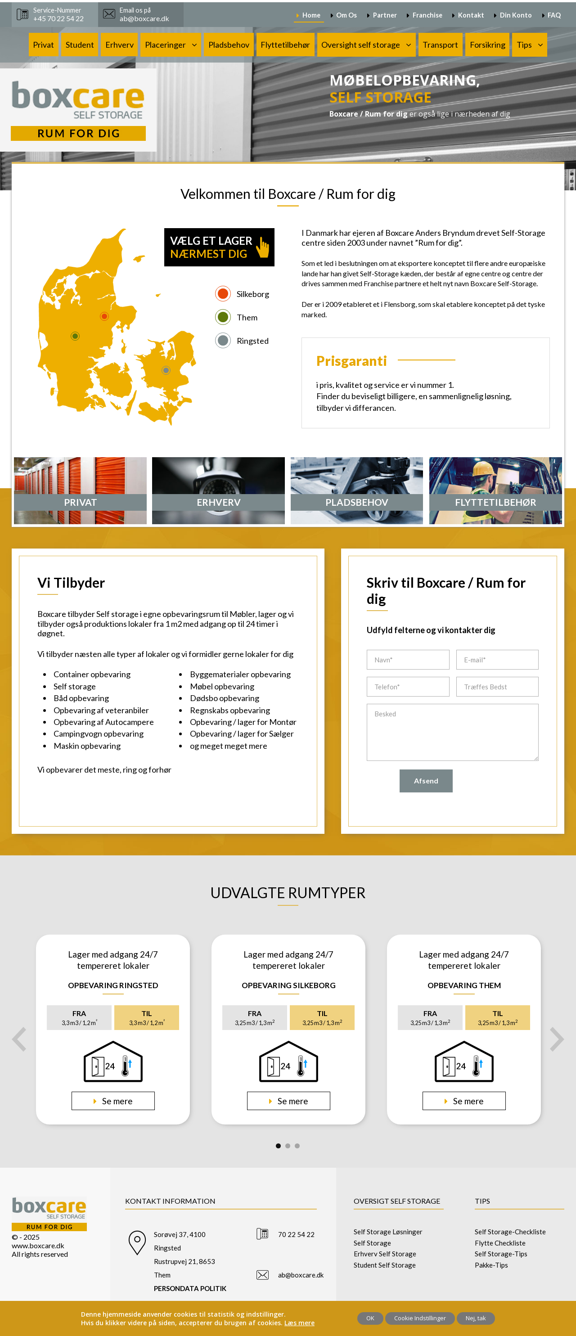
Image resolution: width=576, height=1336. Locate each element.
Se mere (116, 1101)
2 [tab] (287, 1145)
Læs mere (299, 1322)
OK (370, 1318)
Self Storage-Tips (501, 1254)
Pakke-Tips (491, 1265)
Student (80, 44)
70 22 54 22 (296, 1234)
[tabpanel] (113, 1030)
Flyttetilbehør (285, 44)
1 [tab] (278, 1145)
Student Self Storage (385, 1265)
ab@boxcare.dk (301, 1275)
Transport (440, 44)
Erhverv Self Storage (385, 1254)
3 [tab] (297, 1145)
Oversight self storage (360, 44)
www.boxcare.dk (38, 1245)
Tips (524, 44)
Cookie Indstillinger (420, 1318)
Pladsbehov (228, 44)
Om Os (346, 15)
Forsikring (487, 44)
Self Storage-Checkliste (510, 1232)
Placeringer (165, 44)
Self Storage (372, 1243)
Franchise (427, 15)
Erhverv (119, 44)
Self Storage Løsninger (388, 1232)
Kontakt (471, 15)
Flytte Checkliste (500, 1243)
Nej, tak (476, 1318)
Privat (43, 44)
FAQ (554, 15)
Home (311, 15)
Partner (385, 15)
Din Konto (516, 15)
